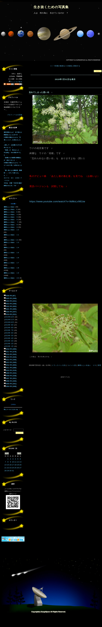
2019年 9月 (9, 325)
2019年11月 (9, 319)
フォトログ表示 (15, 82)
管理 (99, 365)
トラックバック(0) (58, 365)
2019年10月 (9, 322)
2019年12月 (9, 317)
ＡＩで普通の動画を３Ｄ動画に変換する (65, 66)
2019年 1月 (9, 346)
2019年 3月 (9, 341)
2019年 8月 (9, 327)
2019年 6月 (9, 333)
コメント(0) (71, 365)
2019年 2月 (9, 343)
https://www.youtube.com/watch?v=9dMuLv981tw (57, 201)
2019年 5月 (9, 335)
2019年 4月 (9, 338)
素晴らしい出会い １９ (87, 365)
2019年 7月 (9, 330)
